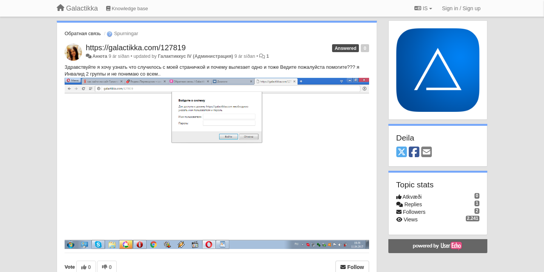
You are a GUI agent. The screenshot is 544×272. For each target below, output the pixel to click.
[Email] (426, 152)
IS (423, 8)
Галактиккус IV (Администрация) (195, 56)
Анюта (99, 56)
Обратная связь (83, 33)
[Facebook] (414, 152)
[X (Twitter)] (401, 152)
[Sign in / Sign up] (461, 8)
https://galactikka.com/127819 (136, 47)
